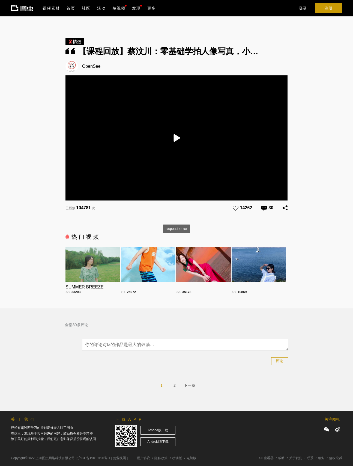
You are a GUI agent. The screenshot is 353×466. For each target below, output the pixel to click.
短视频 (118, 8)
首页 (71, 8)
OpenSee (91, 66)
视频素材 (51, 8)
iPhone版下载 (158, 430)
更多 (151, 8)
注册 (328, 8)
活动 (101, 8)
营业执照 (119, 458)
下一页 (189, 385)
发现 (137, 7)
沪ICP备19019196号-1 (93, 458)
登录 (303, 8)
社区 (86, 8)
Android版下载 (157, 442)
